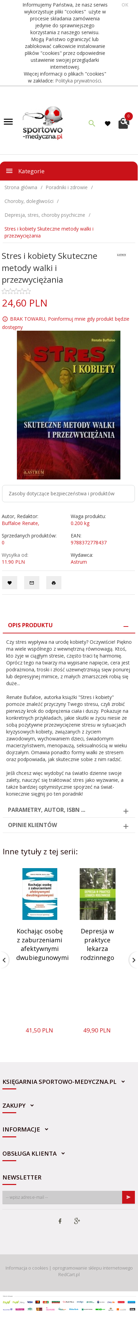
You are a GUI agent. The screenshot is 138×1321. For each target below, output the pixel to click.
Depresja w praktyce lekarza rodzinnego (97, 944)
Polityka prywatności (78, 80)
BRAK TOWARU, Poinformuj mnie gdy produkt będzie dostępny (65, 322)
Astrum (79, 561)
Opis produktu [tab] (30, 625)
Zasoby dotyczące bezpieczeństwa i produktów (62, 493)
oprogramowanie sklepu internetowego (92, 1268)
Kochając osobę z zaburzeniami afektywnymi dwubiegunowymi (42, 944)
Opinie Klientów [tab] (32, 825)
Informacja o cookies (27, 1268)
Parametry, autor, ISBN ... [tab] (46, 810)
